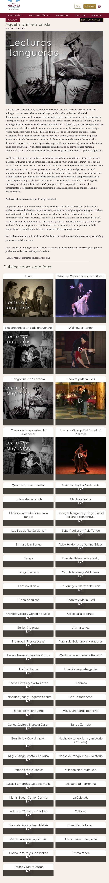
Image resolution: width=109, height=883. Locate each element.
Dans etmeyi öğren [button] (38, 15)
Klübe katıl (90, 6)
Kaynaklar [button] (12, 20)
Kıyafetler (80, 15)
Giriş (78, 6)
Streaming (97, 15)
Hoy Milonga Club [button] (91, 20)
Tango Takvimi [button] (14, 15)
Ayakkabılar (62, 15)
